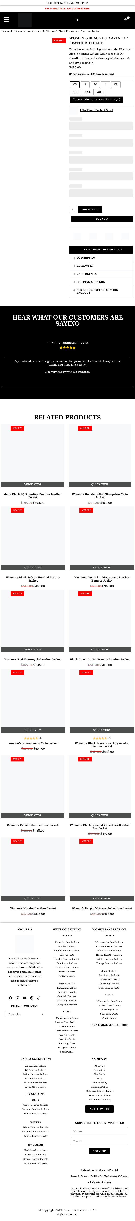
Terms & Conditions (99, 1094)
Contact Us (99, 1069)
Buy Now (102, 218)
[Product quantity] (72, 209)
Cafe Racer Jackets (67, 962)
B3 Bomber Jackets (35, 1069)
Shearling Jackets (66, 999)
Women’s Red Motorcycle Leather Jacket (32, 658)
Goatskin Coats (67, 1034)
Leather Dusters (66, 1025)
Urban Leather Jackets (77, 1209)
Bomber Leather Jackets (109, 945)
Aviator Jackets (67, 971)
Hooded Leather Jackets (67, 958)
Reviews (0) (85, 264)
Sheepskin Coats (67, 1047)
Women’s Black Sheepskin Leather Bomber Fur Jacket (100, 826)
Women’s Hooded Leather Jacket (33, 907)
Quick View (32, 483)
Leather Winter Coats (66, 1030)
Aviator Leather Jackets (109, 958)
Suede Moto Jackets (35, 1086)
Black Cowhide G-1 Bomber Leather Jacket (100, 658)
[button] (77, 20)
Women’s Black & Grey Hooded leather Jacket (33, 578)
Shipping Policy (99, 1086)
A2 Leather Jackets (35, 1065)
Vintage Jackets (66, 975)
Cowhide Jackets (67, 991)
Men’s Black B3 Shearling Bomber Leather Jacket (32, 495)
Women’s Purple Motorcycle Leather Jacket (102, 907)
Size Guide (99, 1073)
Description (86, 256)
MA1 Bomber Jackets (35, 1082)
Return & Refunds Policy (99, 1090)
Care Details (87, 273)
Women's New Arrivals (29, 31)
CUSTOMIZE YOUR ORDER (109, 1024)
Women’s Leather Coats (109, 1000)
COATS (66, 1010)
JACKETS (67, 934)
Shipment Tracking (99, 1099)
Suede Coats (66, 1051)
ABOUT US (24, 928)
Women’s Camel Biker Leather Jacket (32, 824)
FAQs (99, 1077)
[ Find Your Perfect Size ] (96, 110)
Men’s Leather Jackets (67, 941)
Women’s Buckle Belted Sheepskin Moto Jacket (100, 495)
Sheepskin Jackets (67, 1004)
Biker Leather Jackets (109, 950)
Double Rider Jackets (66, 966)
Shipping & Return (91, 281)
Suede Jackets (67, 983)
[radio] (74, 85)
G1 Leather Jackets (35, 1077)
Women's (35, 1121)
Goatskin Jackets (66, 995)
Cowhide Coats (67, 1038)
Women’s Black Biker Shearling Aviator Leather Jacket (102, 744)
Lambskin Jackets (67, 987)
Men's (35, 1099)
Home (5, 31)
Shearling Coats (66, 1042)
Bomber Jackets (67, 945)
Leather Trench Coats (66, 1021)
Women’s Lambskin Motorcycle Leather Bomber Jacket (102, 578)
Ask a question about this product (97, 290)
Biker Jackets (67, 954)
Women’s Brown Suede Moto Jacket (33, 742)
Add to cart (90, 210)
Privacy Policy (99, 1082)
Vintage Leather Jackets (109, 962)
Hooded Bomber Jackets (66, 950)
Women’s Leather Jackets (109, 941)
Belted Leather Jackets (35, 1073)
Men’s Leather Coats (67, 1017)
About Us (100, 1065)
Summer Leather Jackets (35, 1108)
